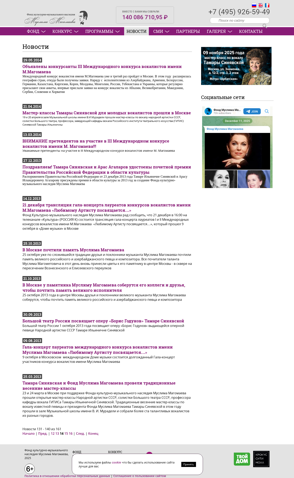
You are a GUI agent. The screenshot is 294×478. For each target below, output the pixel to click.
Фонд (36, 31)
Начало (28, 433)
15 (66, 433)
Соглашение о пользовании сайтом (139, 476)
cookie (117, 462)
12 (53, 433)
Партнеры (188, 31)
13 (57, 433)
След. (80, 433)
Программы (102, 31)
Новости (136, 31)
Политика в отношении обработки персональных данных (67, 476)
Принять (188, 464)
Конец (93, 433)
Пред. (42, 433)
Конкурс (65, 31)
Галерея (219, 31)
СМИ (161, 31)
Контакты (251, 31)
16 (70, 433)
